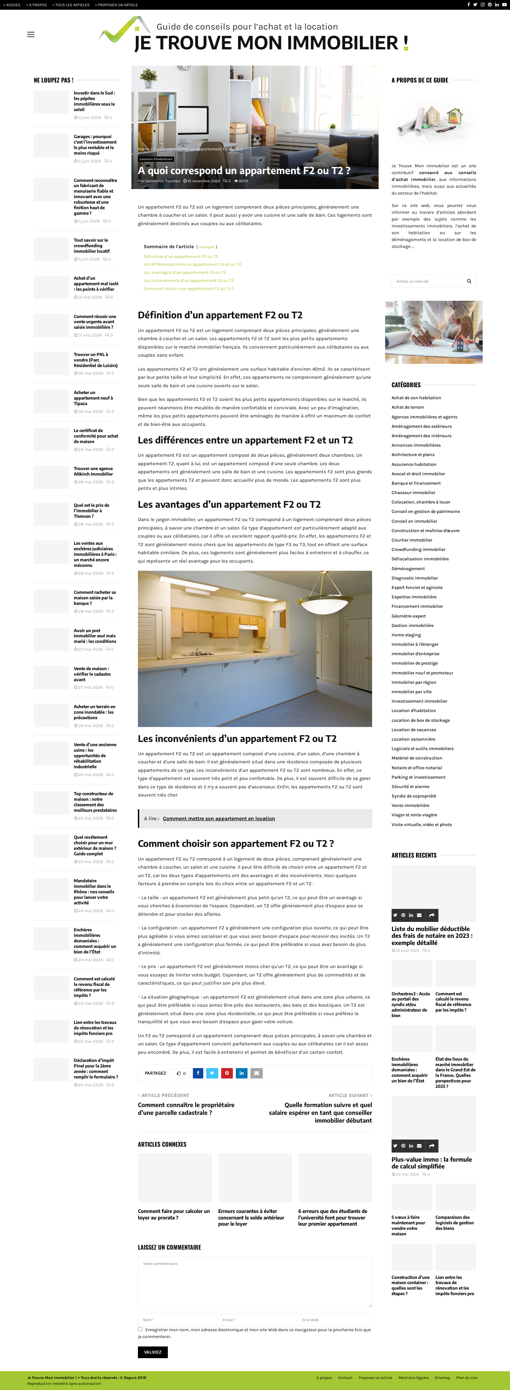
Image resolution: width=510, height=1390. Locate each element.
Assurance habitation (414, 464)
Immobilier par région (414, 682)
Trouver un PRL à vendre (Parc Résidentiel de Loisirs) (96, 360)
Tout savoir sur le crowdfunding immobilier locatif (92, 245)
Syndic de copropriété (414, 796)
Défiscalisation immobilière (420, 559)
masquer (207, 247)
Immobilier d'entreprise (415, 654)
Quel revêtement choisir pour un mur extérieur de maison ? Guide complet (95, 845)
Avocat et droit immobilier (418, 474)
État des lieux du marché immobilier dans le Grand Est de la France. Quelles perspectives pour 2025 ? (456, 1072)
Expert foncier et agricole (417, 587)
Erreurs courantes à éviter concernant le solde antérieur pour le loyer (251, 1217)
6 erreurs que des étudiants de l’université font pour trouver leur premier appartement (332, 1217)
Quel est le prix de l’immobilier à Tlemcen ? (91, 511)
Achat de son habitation (416, 398)
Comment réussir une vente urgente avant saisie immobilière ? (95, 322)
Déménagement (408, 568)
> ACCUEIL (12, 5)
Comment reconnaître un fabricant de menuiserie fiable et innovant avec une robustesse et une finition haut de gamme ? (95, 197)
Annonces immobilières (416, 445)
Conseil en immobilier (414, 521)
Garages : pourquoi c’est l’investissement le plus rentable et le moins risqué (95, 145)
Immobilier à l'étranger (415, 644)
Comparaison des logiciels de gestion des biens (455, 1223)
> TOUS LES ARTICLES (70, 5)
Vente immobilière (410, 805)
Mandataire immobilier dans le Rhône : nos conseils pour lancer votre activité (94, 891)
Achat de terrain (408, 407)
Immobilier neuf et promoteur (422, 673)
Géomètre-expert (409, 616)
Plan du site (466, 1377)
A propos (324, 1377)
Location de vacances (414, 730)
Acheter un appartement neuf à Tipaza (93, 398)
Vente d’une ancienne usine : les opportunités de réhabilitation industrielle (95, 755)
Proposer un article (375, 1377)
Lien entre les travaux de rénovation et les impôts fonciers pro (95, 1028)
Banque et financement (416, 483)
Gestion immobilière (413, 625)
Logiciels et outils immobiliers (423, 748)
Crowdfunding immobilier (418, 549)
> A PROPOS (36, 5)
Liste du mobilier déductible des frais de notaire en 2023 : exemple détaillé (432, 935)
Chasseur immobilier (413, 492)
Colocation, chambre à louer (421, 502)
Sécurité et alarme (410, 786)
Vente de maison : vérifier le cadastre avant (92, 674)
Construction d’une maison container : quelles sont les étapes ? (411, 1285)
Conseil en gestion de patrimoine (426, 511)
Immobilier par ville (412, 692)
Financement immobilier (417, 606)
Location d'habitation (156, 159)
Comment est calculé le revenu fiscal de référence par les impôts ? (94, 987)
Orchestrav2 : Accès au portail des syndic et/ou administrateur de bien (411, 1004)
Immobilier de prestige (415, 663)
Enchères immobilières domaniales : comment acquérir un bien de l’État (95, 940)
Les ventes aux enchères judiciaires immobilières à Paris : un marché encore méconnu (95, 554)
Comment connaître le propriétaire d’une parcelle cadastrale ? (186, 1108)
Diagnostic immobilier (415, 578)
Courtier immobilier (412, 540)
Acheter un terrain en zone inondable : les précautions (94, 712)
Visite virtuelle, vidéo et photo (422, 824)
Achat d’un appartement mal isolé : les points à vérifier (96, 283)
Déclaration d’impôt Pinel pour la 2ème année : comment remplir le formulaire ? (96, 1068)
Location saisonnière (413, 739)
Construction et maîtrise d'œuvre (426, 530)
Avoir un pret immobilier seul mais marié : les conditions (95, 636)
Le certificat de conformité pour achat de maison (96, 436)
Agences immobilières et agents (424, 417)
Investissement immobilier (419, 701)
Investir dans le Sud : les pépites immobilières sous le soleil (94, 101)
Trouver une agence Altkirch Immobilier (93, 471)
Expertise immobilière (414, 597)
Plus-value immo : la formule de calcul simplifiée (432, 1162)
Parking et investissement (419, 777)
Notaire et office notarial (417, 768)
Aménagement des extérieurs (422, 426)
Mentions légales (413, 1377)
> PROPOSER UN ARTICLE (116, 5)
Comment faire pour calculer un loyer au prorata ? (174, 1214)
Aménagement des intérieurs (421, 436)
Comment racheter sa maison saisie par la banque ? (95, 598)
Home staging (406, 635)
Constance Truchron (162, 181)
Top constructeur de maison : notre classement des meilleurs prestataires (95, 802)
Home (143, 149)
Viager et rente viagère (414, 815)
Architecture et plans (413, 454)
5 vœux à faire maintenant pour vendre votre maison (408, 1225)
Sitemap (442, 1377)
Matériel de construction (417, 758)
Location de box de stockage (421, 720)
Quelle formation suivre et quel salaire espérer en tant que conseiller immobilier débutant (320, 1112)
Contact (345, 1377)
